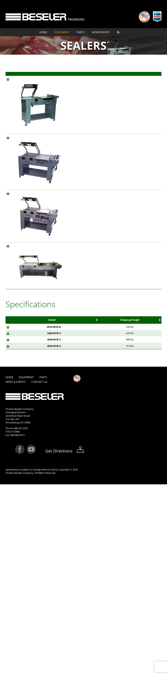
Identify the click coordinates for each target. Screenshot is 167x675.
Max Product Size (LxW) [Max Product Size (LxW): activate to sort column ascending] (40, 457)
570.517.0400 (13, 596)
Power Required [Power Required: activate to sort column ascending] (98, 455)
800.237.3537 (21, 592)
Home (9, 541)
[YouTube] (31, 613)
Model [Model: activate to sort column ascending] (80, 75)
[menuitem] (46, 32)
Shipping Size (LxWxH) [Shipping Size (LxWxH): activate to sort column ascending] (153, 457)
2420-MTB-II (18, 477)
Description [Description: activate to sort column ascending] (104, 75)
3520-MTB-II (18, 490)
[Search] (118, 32)
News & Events (16, 546)
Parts (43, 541)
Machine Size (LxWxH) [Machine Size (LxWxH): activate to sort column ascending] (116, 457)
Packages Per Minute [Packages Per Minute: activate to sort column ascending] (59, 457)
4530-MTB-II (18, 503)
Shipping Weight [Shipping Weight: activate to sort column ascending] (135, 455)
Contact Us (39, 546)
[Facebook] (19, 613)
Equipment (26, 541)
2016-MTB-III (18, 467)
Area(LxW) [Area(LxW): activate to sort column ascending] (78, 453)
